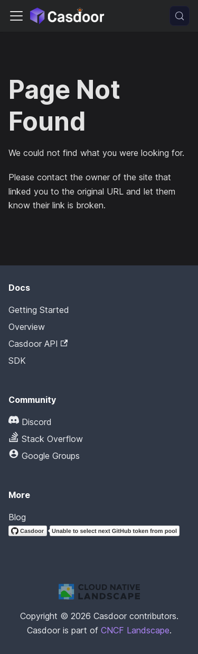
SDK (17, 360)
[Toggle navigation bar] (16, 16)
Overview (26, 326)
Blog (17, 517)
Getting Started (38, 310)
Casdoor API (38, 343)
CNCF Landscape (135, 630)
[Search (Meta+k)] (179, 16)
